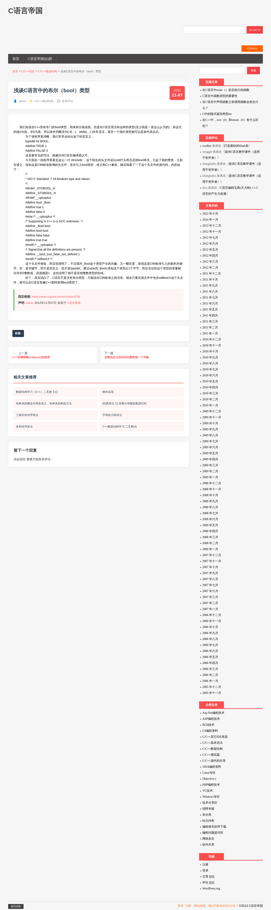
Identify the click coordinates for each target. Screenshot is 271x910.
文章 (208, 876)
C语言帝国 (73, 302)
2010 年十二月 (211, 339)
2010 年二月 (210, 399)
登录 (30, 461)
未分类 (206, 814)
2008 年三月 (210, 537)
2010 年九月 (210, 357)
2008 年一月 (210, 549)
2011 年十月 (210, 279)
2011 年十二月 (211, 273)
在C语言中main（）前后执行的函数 (225, 90)
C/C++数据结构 (47, 71)
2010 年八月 (210, 363)
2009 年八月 (210, 435)
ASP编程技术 (211, 718)
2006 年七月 (210, 645)
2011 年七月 (210, 297)
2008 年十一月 (211, 489)
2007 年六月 (210, 591)
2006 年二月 (210, 675)
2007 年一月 (210, 609)
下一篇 (126, 355)
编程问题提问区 (212, 832)
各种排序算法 (24, 428)
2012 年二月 (210, 267)
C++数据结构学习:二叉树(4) (120, 428)
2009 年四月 (210, 459)
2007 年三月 (210, 597)
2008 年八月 (210, 507)
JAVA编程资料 (211, 766)
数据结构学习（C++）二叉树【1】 (37, 392)
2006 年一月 (210, 681)
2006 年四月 (210, 663)
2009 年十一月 (211, 417)
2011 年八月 (210, 291)
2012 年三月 (210, 261)
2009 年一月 (210, 477)
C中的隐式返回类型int (216, 114)
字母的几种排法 (112, 416)
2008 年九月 (210, 501)
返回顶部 (16, 906)
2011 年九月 (210, 285)
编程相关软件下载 (214, 826)
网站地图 (200, 905)
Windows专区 (211, 796)
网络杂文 (208, 838)
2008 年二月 (210, 543)
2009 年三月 (210, 465)
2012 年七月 (210, 237)
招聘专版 (208, 808)
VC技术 (207, 790)
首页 (15, 59)
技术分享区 (209, 802)
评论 (208, 882)
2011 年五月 (210, 309)
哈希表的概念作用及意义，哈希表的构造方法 (44, 404)
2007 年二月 (210, 603)
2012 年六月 (210, 243)
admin (22, 101)
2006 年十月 (210, 627)
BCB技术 (208, 724)
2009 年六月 (210, 447)
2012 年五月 (210, 249)
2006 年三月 (210, 669)
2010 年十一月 (211, 345)
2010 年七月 (210, 369)
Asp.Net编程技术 (213, 712)
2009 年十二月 (211, 411)
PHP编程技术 (211, 784)
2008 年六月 (210, 519)
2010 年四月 (210, 387)
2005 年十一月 (211, 693)
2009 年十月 (210, 423)
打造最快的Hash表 (236, 145)
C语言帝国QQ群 (40, 59)
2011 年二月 (210, 327)
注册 (205, 864)
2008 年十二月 (211, 483)
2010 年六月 (210, 375)
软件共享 (208, 844)
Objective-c (209, 778)
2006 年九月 (210, 633)
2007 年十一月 (211, 561)
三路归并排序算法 (27, 416)
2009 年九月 (210, 429)
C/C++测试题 (210, 754)
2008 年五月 (210, 525)
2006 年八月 (210, 639)
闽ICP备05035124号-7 (223, 905)
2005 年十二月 (211, 687)
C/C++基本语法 (212, 742)
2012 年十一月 (211, 231)
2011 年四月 (210, 315)
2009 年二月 (210, 471)
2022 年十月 (210, 213)
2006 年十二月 (211, 615)
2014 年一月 (210, 219)
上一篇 (31, 355)
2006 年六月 (210, 651)
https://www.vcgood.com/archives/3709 (56, 296)
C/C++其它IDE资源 (215, 736)
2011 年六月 (210, 303)
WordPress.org (211, 888)
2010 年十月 (210, 351)
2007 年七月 (210, 585)
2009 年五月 (210, 453)
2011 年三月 (210, 321)
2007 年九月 (210, 573)
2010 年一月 (210, 405)
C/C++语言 (28, 71)
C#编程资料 (210, 730)
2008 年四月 (210, 531)
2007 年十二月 (211, 555)
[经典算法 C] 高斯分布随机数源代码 (125, 404)
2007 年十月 (210, 567)
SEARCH (255, 29)
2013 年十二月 (211, 225)
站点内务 (208, 820)
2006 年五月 (210, 657)
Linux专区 (208, 772)
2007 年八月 (210, 579)
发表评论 (67, 101)
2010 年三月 (210, 393)
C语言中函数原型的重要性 (219, 96)
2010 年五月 (210, 381)
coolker (206, 145)
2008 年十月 (210, 495)
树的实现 (108, 392)
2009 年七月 (210, 441)
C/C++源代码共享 (213, 760)
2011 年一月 (210, 333)
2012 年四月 (210, 255)
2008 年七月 (210, 513)
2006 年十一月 (211, 621)
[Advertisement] (131, 15)
